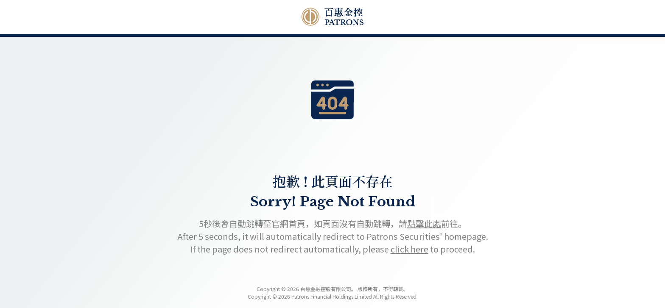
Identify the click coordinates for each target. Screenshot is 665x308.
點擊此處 (424, 223)
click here (409, 249)
